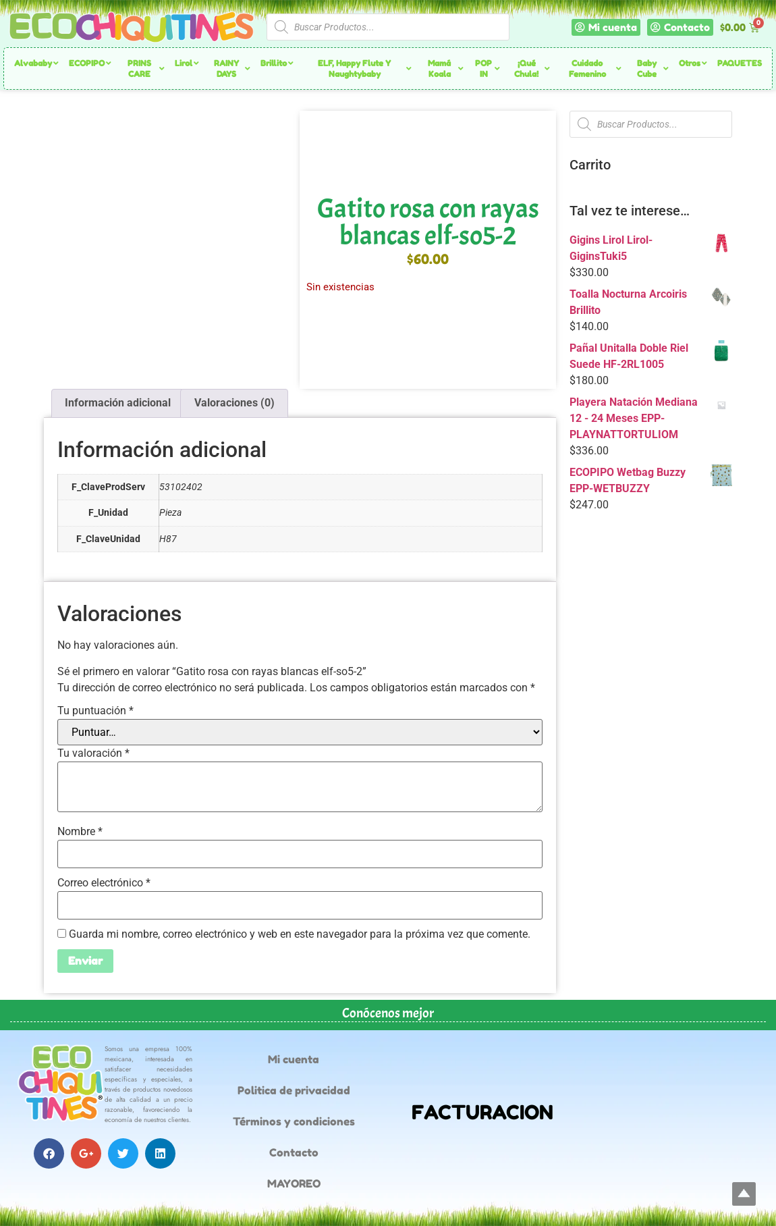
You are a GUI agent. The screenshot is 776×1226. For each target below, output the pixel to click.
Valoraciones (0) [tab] (234, 402)
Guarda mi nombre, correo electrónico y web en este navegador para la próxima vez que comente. (299, 934)
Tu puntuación (95, 710)
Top (744, 1194)
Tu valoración (93, 753)
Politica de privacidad (294, 1090)
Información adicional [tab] (118, 402)
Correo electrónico (103, 883)
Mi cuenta (293, 1059)
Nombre (80, 831)
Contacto (293, 1152)
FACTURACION (482, 1112)
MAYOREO (294, 1183)
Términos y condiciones (294, 1121)
